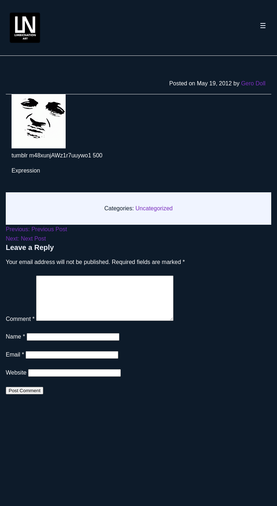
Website (16, 381)
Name (15, 345)
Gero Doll (253, 83)
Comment (20, 327)
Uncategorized (154, 208)
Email (15, 363)
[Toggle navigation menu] (263, 27)
